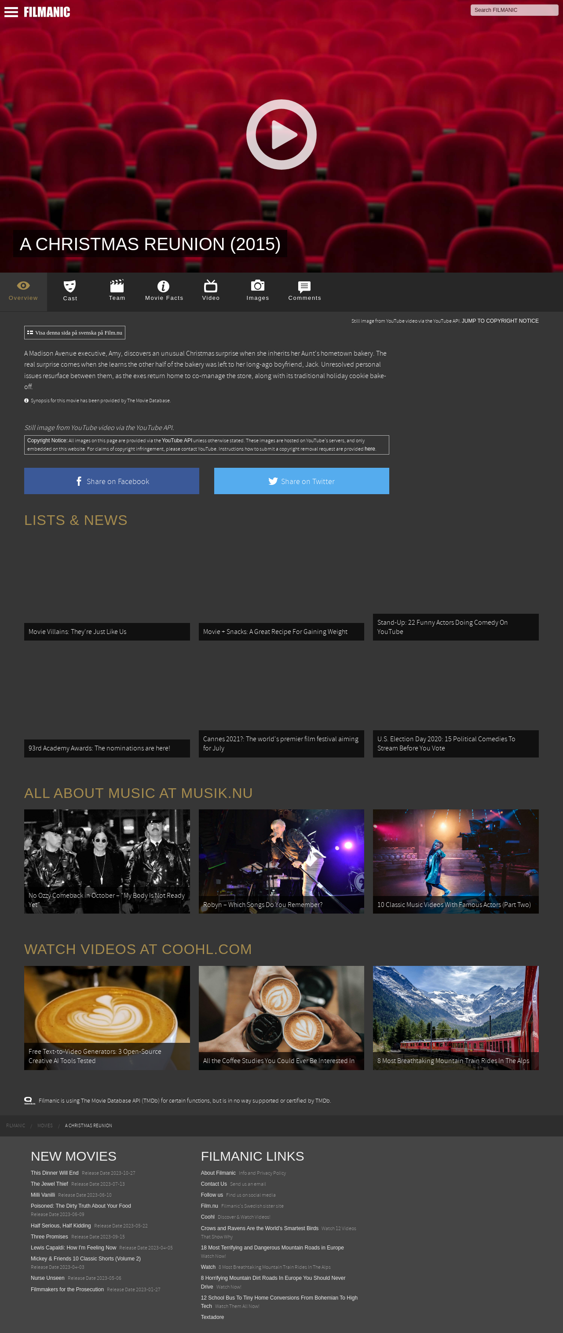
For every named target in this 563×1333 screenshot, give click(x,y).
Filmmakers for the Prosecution (67, 1289)
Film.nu (209, 1206)
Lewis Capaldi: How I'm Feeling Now (73, 1248)
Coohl (208, 1217)
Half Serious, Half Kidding (61, 1226)
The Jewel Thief (49, 1184)
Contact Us (214, 1184)
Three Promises (49, 1237)
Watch (208, 1267)
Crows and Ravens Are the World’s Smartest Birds (260, 1228)
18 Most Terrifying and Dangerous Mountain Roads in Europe (272, 1248)
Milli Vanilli (43, 1195)
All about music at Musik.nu (138, 793)
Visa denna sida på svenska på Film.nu (74, 333)
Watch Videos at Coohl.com (138, 949)
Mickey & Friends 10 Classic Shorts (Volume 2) (86, 1259)
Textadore (212, 1317)
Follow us (212, 1195)
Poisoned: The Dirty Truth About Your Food (81, 1206)
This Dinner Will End (55, 1173)
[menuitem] (15, 1126)
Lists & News (76, 520)
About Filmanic (218, 1173)
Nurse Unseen (48, 1278)
